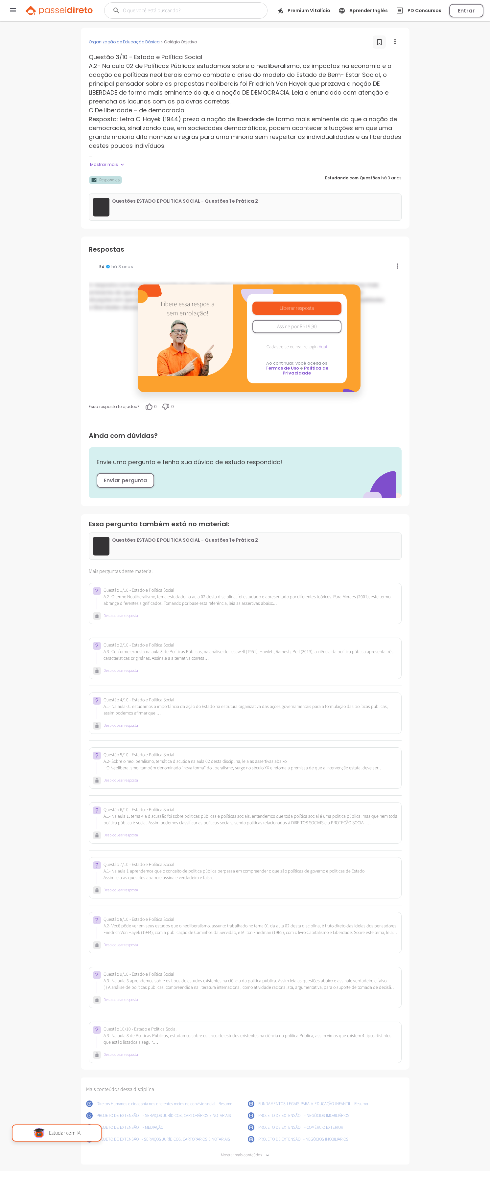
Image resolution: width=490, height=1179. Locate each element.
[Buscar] (180, 10)
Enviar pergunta (125, 480)
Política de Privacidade (305, 370)
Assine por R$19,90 (297, 326)
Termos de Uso (282, 368)
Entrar (466, 10)
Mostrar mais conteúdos (245, 1155)
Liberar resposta (297, 308)
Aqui (323, 347)
